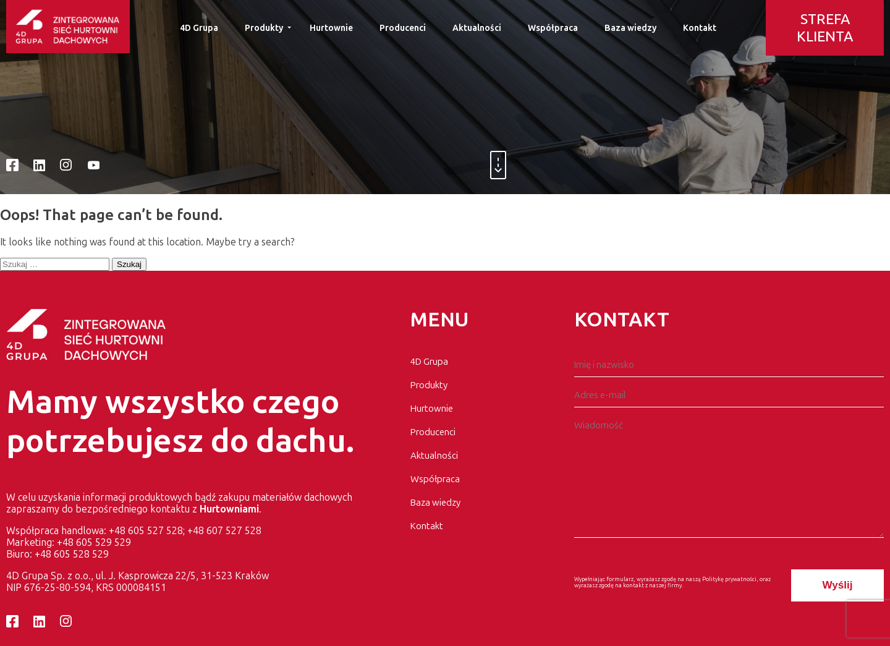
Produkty (264, 28)
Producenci (402, 28)
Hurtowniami (229, 509)
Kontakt (699, 28)
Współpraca (553, 28)
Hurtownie (331, 28)
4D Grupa (199, 28)
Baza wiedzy (630, 28)
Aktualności (476, 28)
